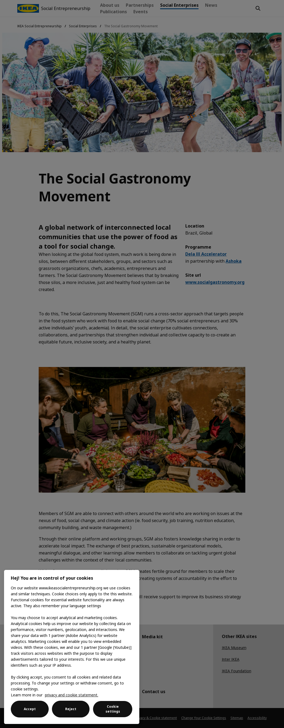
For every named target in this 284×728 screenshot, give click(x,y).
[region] (71, 647)
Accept (30, 709)
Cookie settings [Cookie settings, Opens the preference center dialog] (112, 709)
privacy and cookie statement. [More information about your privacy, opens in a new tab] (71, 694)
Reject (70, 709)
